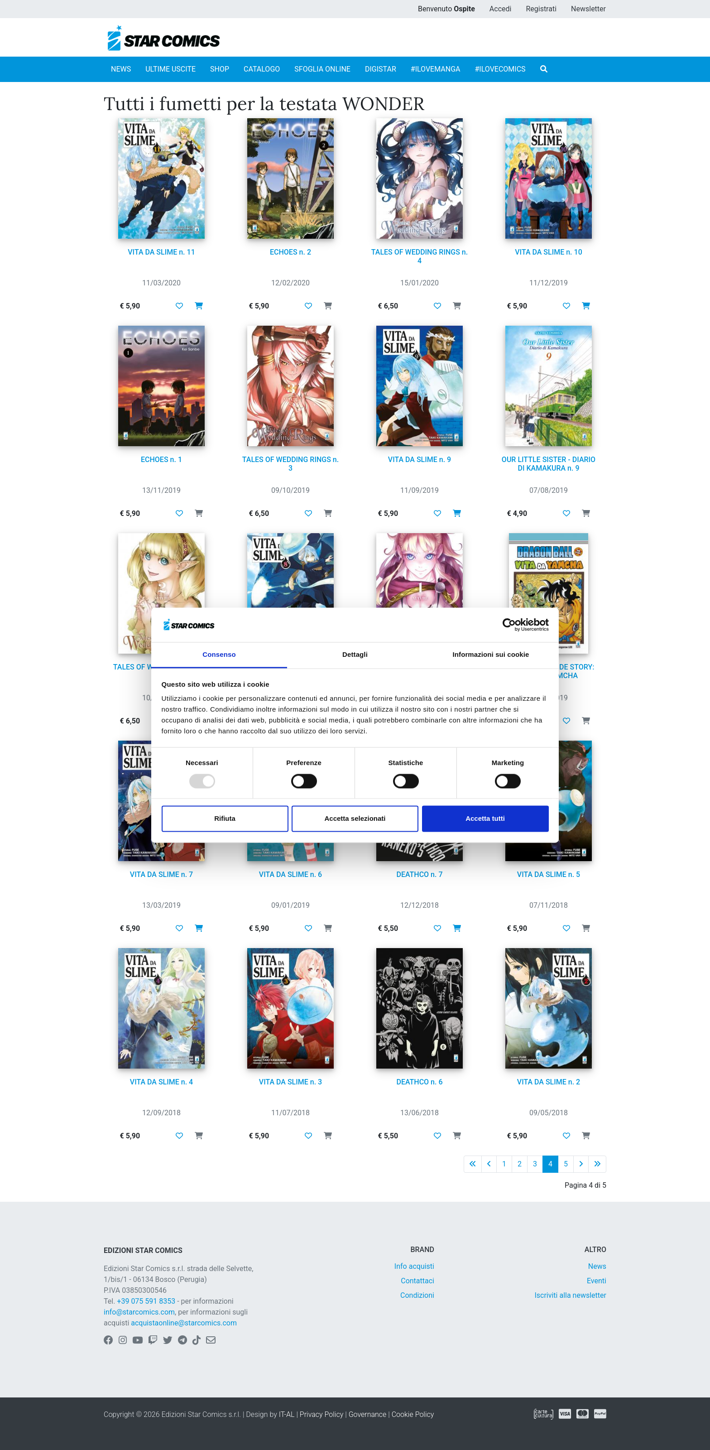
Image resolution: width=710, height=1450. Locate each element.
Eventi (596, 1281)
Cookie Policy (413, 1414)
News (597, 1266)
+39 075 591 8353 (146, 1301)
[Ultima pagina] (597, 1164)
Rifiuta (224, 819)
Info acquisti (414, 1266)
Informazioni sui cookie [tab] (491, 655)
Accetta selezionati (354, 819)
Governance (368, 1414)
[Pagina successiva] (581, 1164)
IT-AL (287, 1414)
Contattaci (417, 1281)
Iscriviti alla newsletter (570, 1295)
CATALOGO (262, 69)
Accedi (500, 9)
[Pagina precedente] (489, 1164)
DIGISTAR (380, 69)
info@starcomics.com (139, 1312)
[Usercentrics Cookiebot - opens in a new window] (509, 624)
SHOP (219, 69)
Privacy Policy (321, 1414)
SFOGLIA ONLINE (322, 69)
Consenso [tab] (218, 655)
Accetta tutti (485, 819)
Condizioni (417, 1295)
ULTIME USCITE (170, 69)
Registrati (541, 9)
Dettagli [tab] (355, 655)
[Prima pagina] (473, 1164)
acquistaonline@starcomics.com (184, 1323)
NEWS (121, 69)
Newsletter (588, 9)
